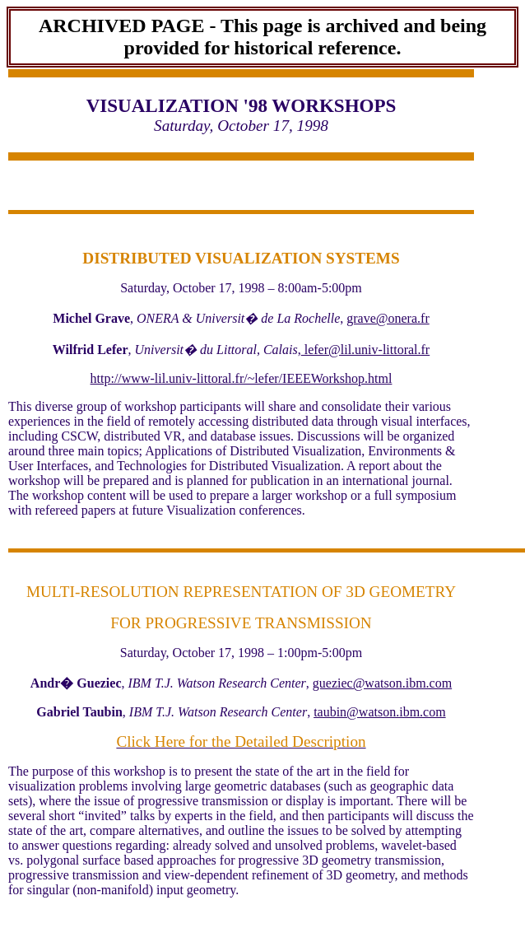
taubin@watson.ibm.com (380, 712)
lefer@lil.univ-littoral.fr (365, 350)
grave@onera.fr (387, 318)
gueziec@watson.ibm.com (382, 683)
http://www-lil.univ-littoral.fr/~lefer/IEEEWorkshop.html (242, 378)
